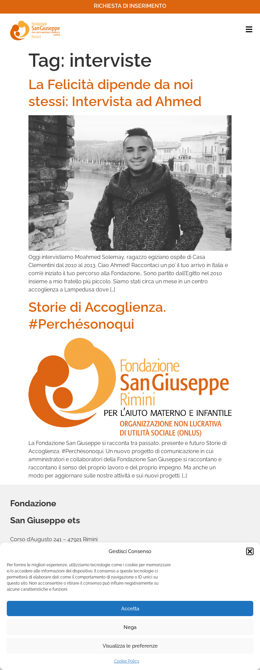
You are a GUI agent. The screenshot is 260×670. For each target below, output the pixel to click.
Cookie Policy (126, 661)
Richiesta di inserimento (130, 6)
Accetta (130, 609)
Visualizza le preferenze (130, 646)
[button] (249, 551)
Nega (130, 627)
